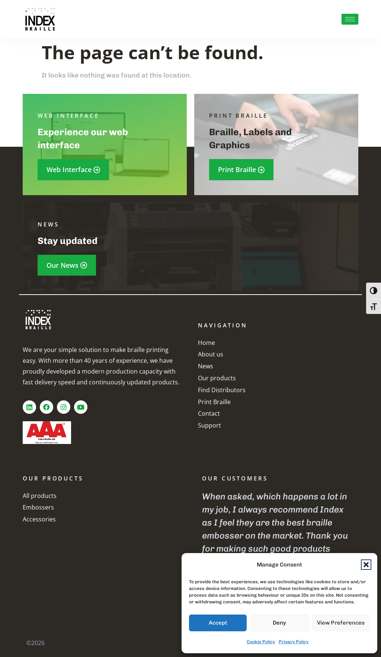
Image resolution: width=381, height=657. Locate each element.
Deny (279, 622)
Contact (209, 413)
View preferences (341, 622)
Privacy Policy (293, 641)
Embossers (38, 507)
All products (40, 496)
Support (209, 425)
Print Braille (214, 402)
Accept (218, 622)
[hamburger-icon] (350, 19)
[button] (366, 564)
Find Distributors (222, 390)
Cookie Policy (261, 641)
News (205, 366)
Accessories (39, 519)
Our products (217, 378)
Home (206, 343)
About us (210, 354)
